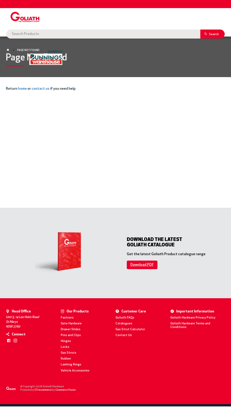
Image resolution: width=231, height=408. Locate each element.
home (22, 90)
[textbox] (109, 18)
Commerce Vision (66, 391)
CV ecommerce (43, 391)
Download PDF (142, 266)
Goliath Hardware (25, 34)
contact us (40, 90)
